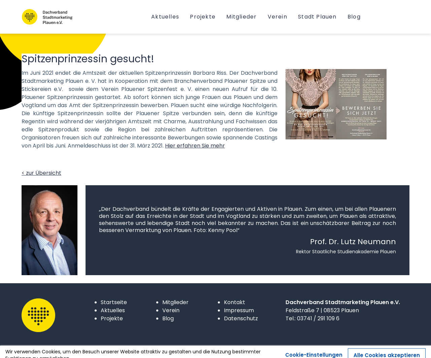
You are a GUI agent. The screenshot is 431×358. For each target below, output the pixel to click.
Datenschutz (241, 318)
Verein (170, 310)
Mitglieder (175, 302)
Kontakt (234, 302)
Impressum (239, 310)
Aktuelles (113, 310)
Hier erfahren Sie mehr (195, 146)
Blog (168, 318)
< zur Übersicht (41, 173)
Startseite (114, 302)
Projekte (112, 318)
